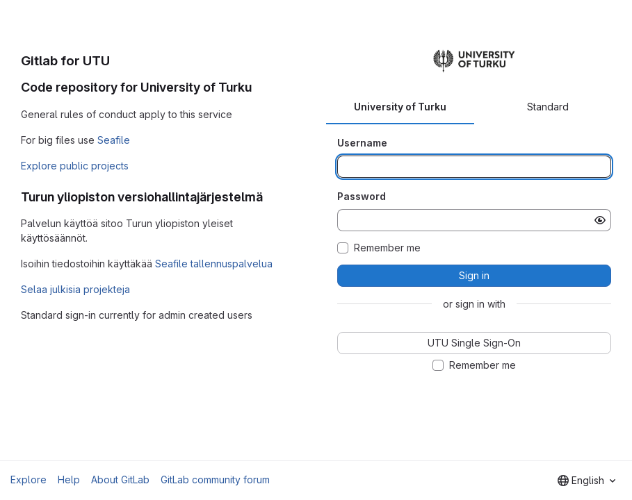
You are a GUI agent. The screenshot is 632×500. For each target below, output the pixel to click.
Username (362, 143)
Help (69, 479)
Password (361, 196)
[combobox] (586, 480)
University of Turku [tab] (400, 106)
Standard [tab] (548, 106)
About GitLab (120, 479)
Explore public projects (75, 166)
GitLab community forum (215, 479)
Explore (28, 479)
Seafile (113, 140)
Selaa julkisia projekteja (75, 289)
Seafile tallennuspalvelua (214, 263)
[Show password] (600, 220)
